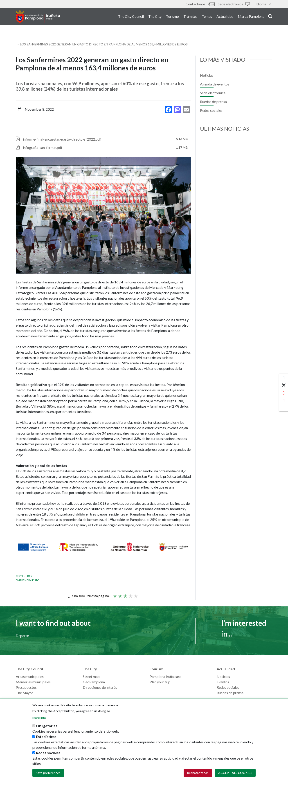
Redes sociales (211, 110)
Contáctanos (200, 4)
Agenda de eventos (214, 84)
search (270, 17)
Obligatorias (46, 726)
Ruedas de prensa (213, 101)
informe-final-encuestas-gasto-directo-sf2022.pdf (62, 139)
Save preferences (48, 773)
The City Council (131, 18)
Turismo (172, 18)
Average (125, 594)
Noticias (206, 75)
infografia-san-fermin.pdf (42, 147)
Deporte (22, 635)
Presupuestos (26, 687)
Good (130, 594)
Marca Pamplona (251, 18)
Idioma (263, 4)
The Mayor (24, 693)
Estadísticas (46, 736)
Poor (115, 594)
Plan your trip (160, 682)
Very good (135, 594)
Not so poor (120, 594)
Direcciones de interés (100, 687)
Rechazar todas (198, 773)
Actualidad (224, 18)
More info (39, 718)
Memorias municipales (33, 682)
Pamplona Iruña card (165, 676)
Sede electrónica (234, 4)
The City (155, 18)
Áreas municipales (30, 676)
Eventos (223, 682)
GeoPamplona (94, 682)
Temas (207, 18)
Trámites (190, 18)
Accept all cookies (235, 773)
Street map (91, 676)
